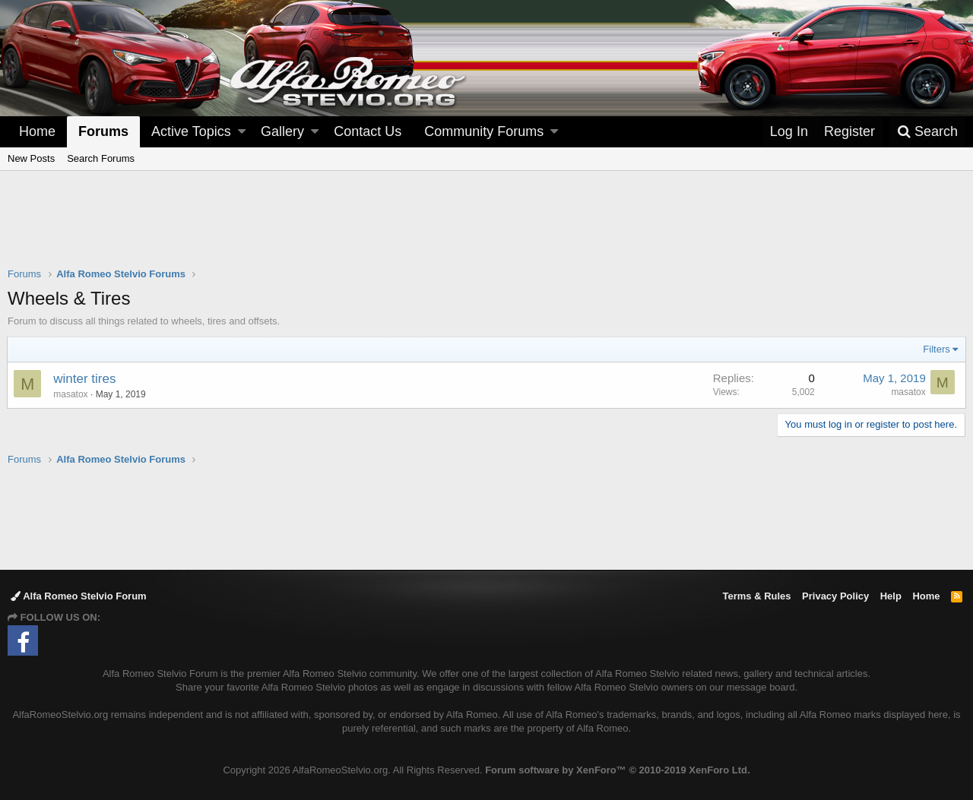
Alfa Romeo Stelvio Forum (79, 596)
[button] (241, 131)
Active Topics (191, 131)
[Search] (927, 131)
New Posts (31, 158)
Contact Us (367, 131)
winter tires (85, 379)
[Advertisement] (486, 228)
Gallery (282, 131)
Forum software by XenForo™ (617, 770)
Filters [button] (936, 349)
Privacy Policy (835, 596)
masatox (71, 394)
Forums (103, 131)
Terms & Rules (756, 596)
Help (891, 596)
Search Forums (101, 158)
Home (37, 131)
